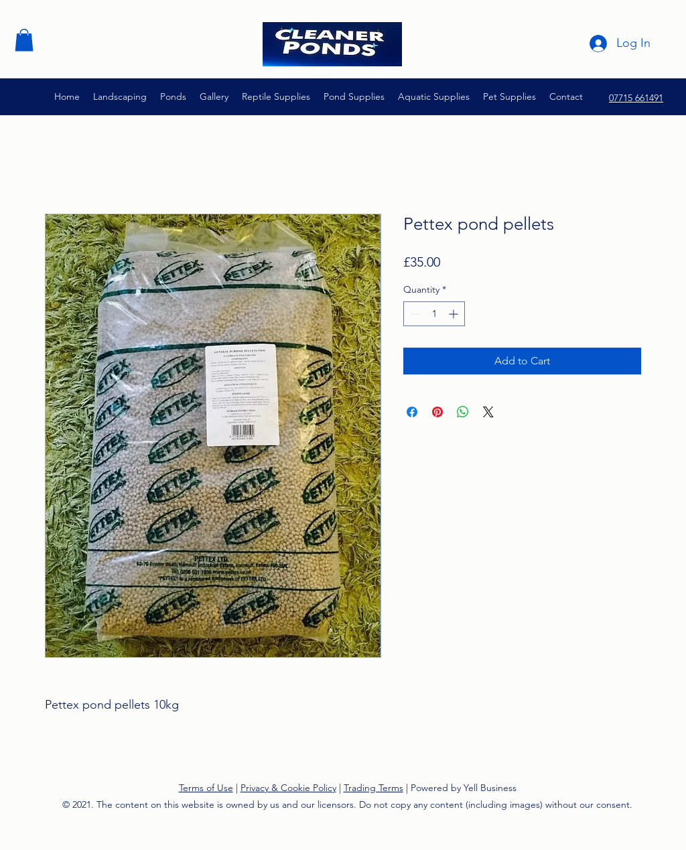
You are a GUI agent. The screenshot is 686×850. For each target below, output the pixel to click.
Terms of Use (206, 788)
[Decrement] (413, 314)
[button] (24, 40)
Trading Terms (373, 788)
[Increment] (454, 314)
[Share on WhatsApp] (463, 412)
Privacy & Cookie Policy (288, 788)
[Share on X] (488, 412)
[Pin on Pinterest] (437, 412)
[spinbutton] (434, 314)
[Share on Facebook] (412, 412)
